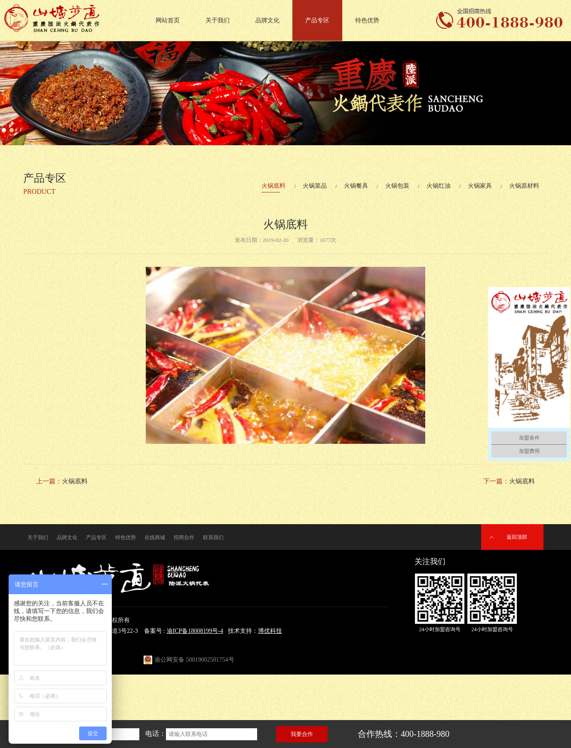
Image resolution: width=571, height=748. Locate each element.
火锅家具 (480, 186)
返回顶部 (517, 537)
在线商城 (154, 537)
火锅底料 (273, 186)
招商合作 (184, 537)
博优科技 (270, 631)
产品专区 (317, 20)
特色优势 (367, 20)
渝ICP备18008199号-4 (195, 631)
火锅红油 (439, 186)
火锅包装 (397, 186)
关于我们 (218, 20)
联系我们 (213, 537)
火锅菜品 (315, 186)
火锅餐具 (356, 186)
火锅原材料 (524, 186)
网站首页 (168, 20)
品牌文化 (267, 20)
